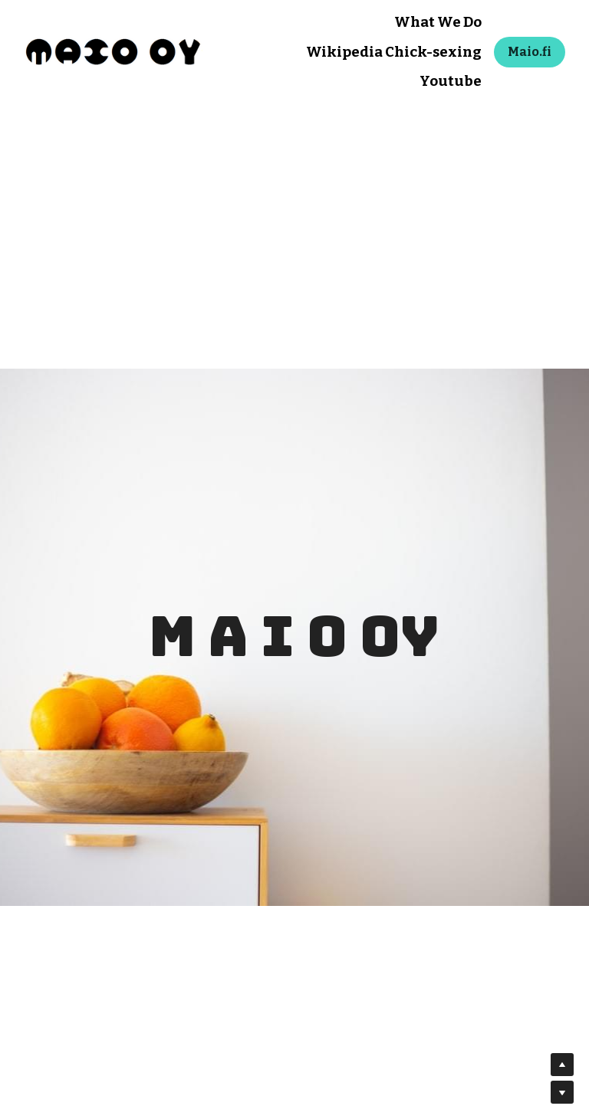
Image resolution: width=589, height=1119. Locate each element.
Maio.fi (529, 51)
